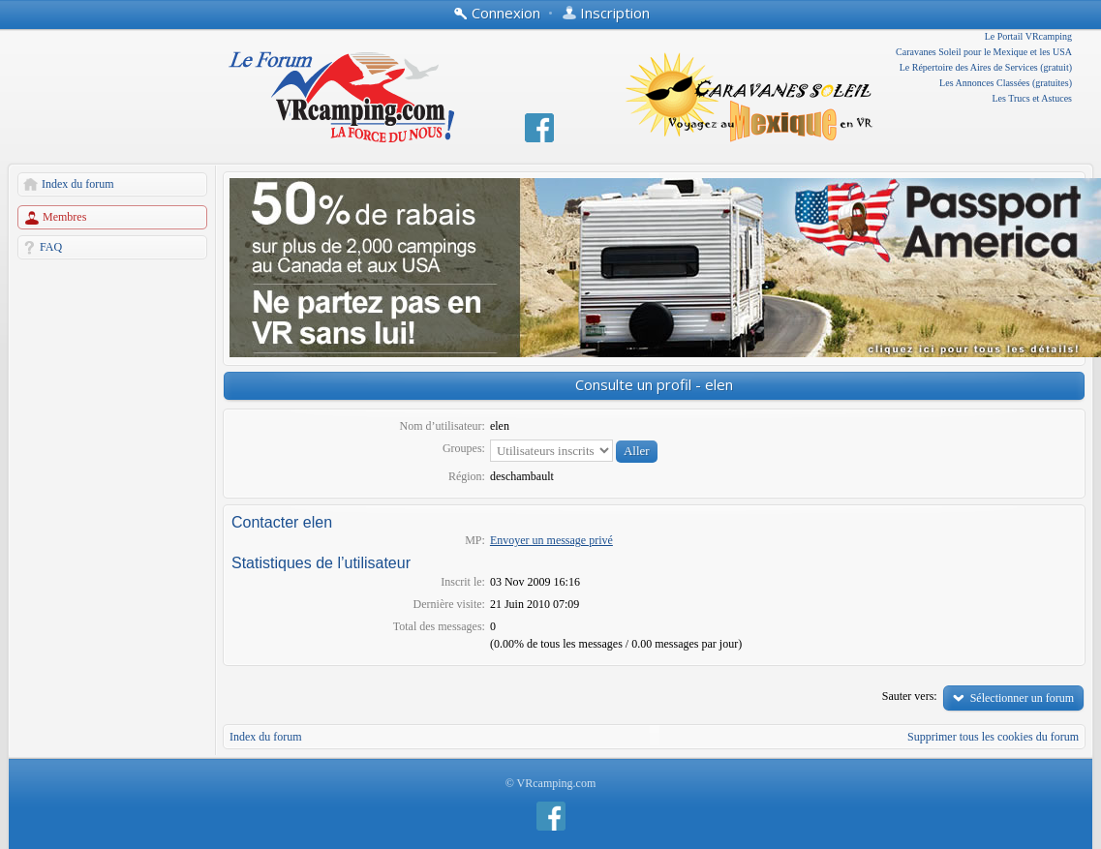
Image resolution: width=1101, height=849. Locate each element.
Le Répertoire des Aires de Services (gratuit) (986, 67)
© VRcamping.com (550, 783)
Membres (64, 217)
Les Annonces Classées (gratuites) (1005, 82)
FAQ (51, 247)
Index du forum (78, 184)
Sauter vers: (909, 696)
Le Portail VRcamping (1028, 36)
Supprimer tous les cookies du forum (993, 736)
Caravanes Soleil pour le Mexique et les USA (984, 51)
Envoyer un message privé (551, 540)
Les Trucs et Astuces (1033, 98)
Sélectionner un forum (1022, 698)
